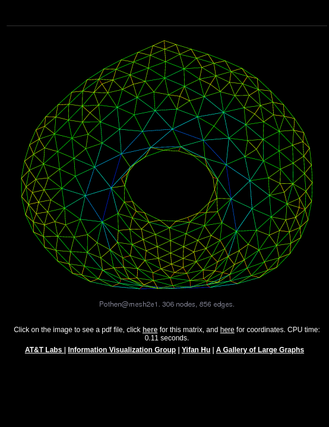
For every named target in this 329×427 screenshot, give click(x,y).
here (227, 335)
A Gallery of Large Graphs (260, 355)
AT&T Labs (44, 355)
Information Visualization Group (122, 355)
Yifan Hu (196, 355)
